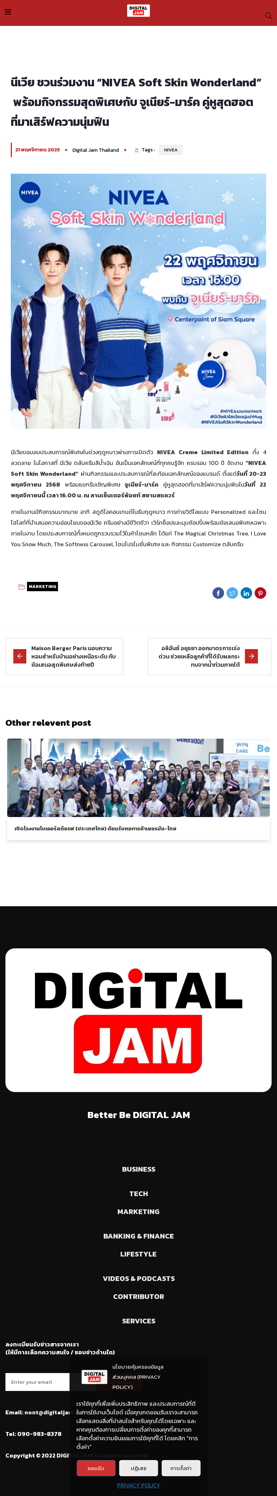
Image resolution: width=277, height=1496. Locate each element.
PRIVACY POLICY (138, 1485)
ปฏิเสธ (138, 1468)
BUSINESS (138, 1169)
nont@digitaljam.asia (56, 1412)
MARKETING (42, 586)
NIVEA (171, 149)
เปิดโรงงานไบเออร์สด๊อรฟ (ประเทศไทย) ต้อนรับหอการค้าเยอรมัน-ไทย (95, 828)
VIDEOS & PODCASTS (139, 1278)
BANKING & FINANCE (138, 1236)
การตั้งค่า (181, 1468)
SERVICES (138, 1320)
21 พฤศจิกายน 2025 (37, 150)
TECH (138, 1193)
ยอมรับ (96, 1468)
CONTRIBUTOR (138, 1296)
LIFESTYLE (138, 1254)
